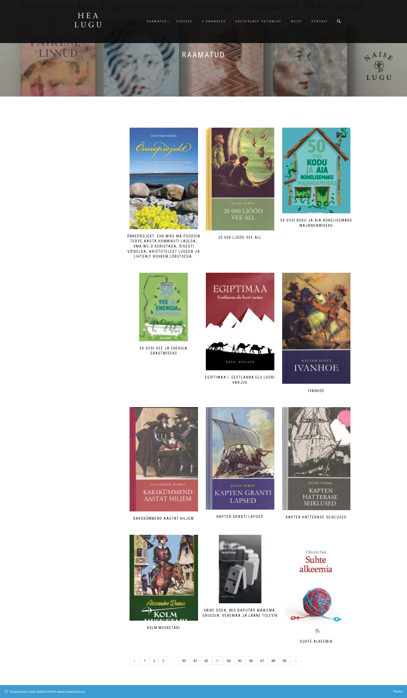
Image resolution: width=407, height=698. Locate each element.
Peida (397, 691)
